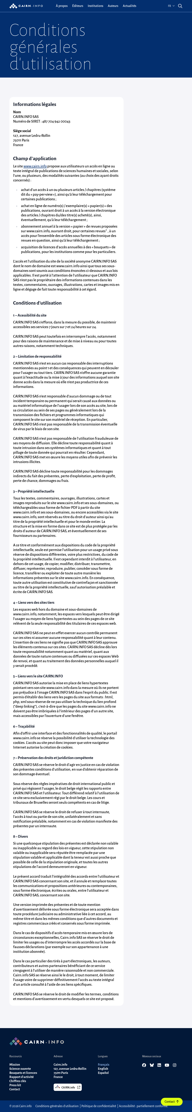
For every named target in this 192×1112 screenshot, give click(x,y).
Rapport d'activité (21, 1077)
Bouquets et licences (23, 1073)
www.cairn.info (35, 166)
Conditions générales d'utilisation (57, 1106)
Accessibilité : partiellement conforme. (143, 1106)
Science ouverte (20, 1069)
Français (103, 1064)
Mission (14, 1064)
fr (171, 5)
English (103, 1069)
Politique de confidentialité (98, 1106)
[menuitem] (62, 6)
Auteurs (113, 6)
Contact (172, 1101)
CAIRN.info (67, 1087)
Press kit (15, 1085)
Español (103, 1073)
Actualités (129, 6)
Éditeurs (77, 6)
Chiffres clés (17, 1081)
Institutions (95, 6)
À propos (62, 6)
